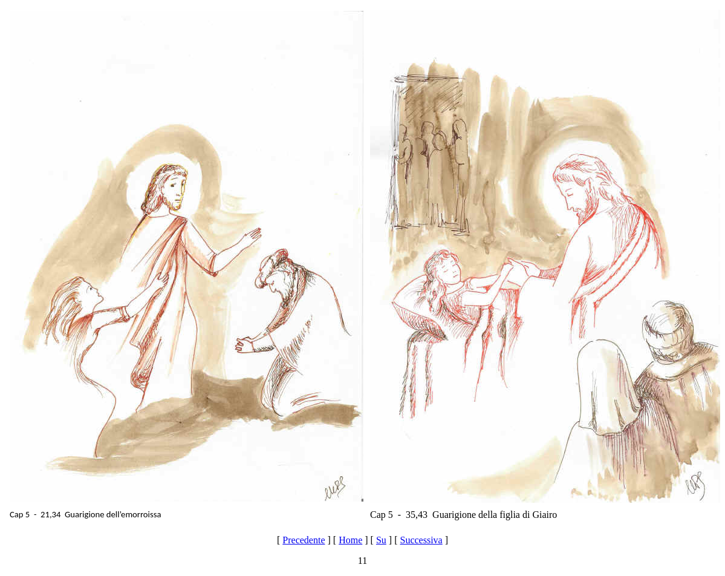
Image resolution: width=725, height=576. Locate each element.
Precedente (303, 540)
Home (350, 540)
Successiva (421, 540)
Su (381, 540)
